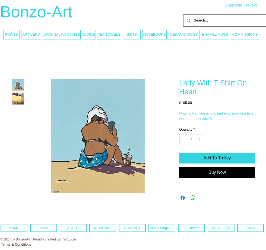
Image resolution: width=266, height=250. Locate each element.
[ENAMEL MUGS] (215, 34)
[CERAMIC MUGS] (184, 34)
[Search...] (224, 20)
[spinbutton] (191, 139)
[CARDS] (89, 34)
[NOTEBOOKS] (154, 34)
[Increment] (200, 139)
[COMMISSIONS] (245, 34)
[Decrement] (183, 139)
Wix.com (70, 239)
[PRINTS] (11, 34)
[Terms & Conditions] (16, 244)
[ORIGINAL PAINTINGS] (62, 34)
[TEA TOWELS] (109, 34)
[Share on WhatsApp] (193, 198)
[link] (245, 5)
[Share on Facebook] (182, 198)
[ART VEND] (31, 34)
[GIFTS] (132, 34)
